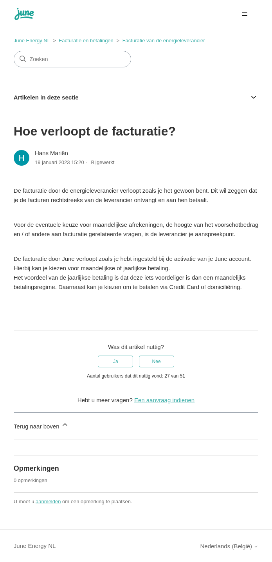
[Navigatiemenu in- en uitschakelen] (244, 14)
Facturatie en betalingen (86, 40)
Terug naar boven (41, 425)
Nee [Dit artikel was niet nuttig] (156, 361)
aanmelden (48, 501)
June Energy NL (32, 40)
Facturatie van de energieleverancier (163, 40)
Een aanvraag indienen (164, 400)
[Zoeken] (72, 59)
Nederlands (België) (229, 546)
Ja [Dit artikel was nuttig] (115, 361)
